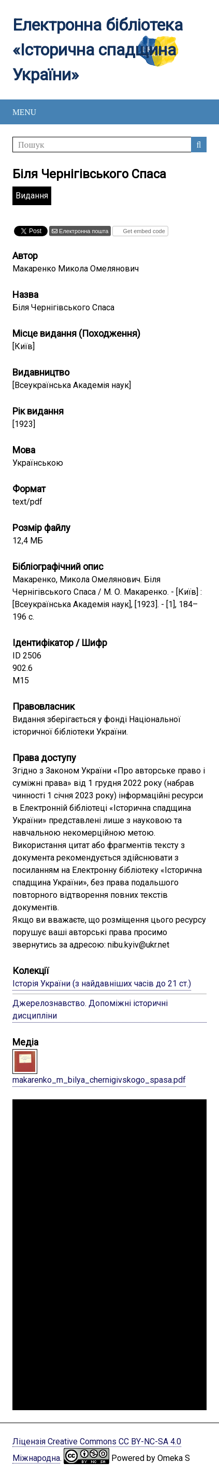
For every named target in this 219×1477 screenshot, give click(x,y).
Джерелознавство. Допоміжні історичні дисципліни (90, 1009)
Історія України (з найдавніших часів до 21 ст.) (101, 983)
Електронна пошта (82, 231)
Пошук (199, 144)
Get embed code (143, 231)
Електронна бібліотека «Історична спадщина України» (97, 49)
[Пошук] (109, 144)
